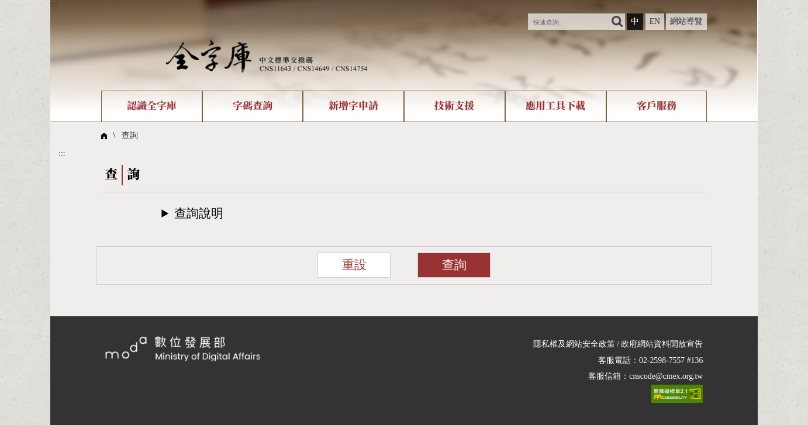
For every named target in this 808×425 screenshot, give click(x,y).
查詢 (130, 135)
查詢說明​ (198, 213)
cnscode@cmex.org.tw (666, 376)
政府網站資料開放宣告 (662, 344)
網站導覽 (686, 21)
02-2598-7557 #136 (671, 360)
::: (53, 4)
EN (655, 21)
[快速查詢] (568, 21)
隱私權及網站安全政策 (574, 344)
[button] (403, 213)
